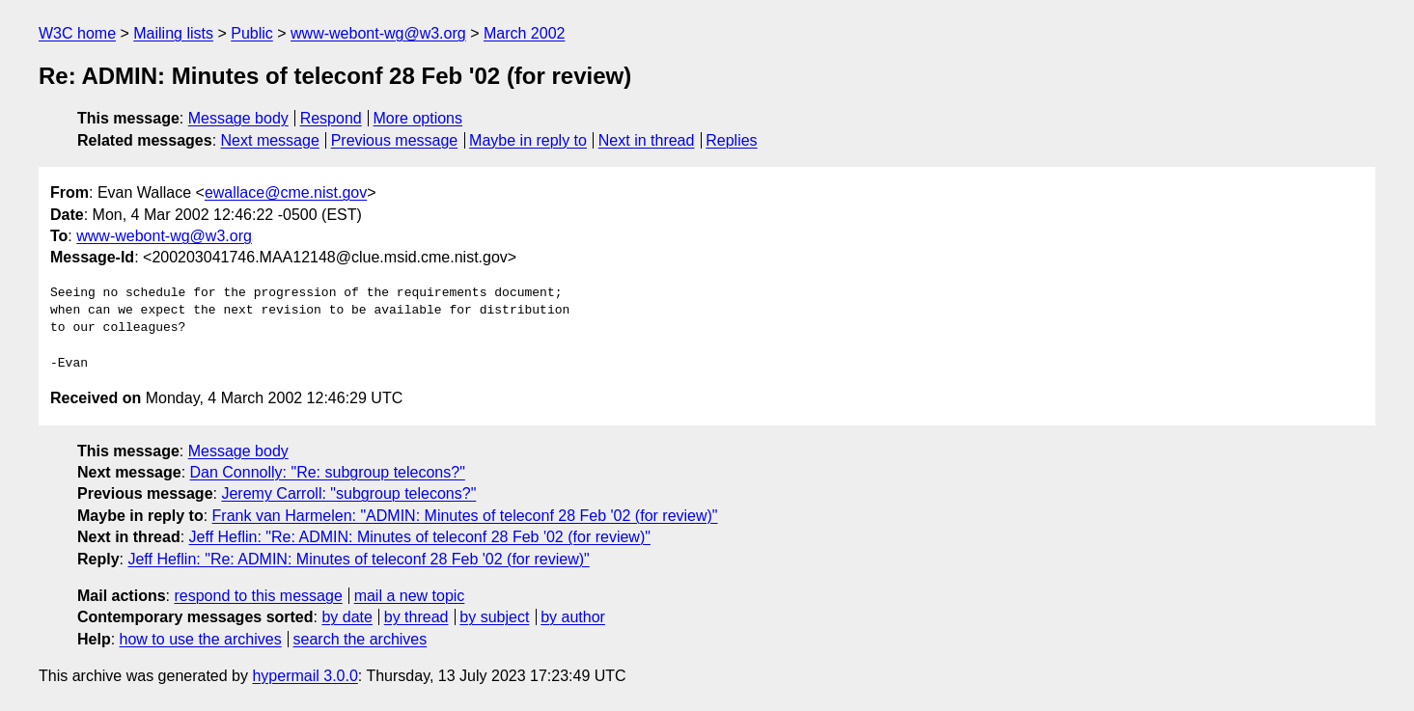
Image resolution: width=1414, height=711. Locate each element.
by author (573, 617)
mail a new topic (409, 596)
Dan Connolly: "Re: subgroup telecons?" (327, 472)
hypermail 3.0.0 (304, 676)
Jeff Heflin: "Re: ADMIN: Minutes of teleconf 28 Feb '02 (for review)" (420, 537)
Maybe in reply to (528, 140)
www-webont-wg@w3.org (378, 33)
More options (418, 118)
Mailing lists (173, 33)
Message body (238, 118)
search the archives (360, 639)
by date (346, 617)
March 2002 (525, 33)
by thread (416, 617)
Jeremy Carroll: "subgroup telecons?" (348, 493)
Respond (331, 118)
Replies (731, 140)
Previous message (394, 140)
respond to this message (258, 596)
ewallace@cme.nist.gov (286, 192)
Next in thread (646, 140)
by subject (494, 617)
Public (252, 33)
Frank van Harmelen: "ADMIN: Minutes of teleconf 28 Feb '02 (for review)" (465, 515)
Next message (270, 140)
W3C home (77, 33)
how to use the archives (201, 639)
